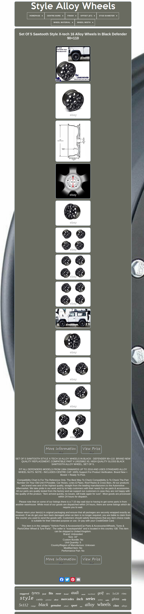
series (90, 598)
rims (124, 593)
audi (75, 592)
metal (83, 594)
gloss (115, 599)
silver (56, 600)
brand (66, 594)
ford (44, 594)
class (116, 605)
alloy (89, 604)
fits (51, 593)
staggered (24, 593)
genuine (56, 605)
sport (74, 605)
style (26, 598)
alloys (124, 606)
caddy (39, 599)
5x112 (23, 605)
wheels (104, 604)
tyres (36, 592)
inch (80, 599)
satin (107, 600)
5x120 (115, 593)
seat (81, 606)
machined (91, 594)
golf (101, 593)
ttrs (108, 593)
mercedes (67, 599)
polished (48, 600)
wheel (66, 606)
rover (58, 593)
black (43, 604)
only (124, 599)
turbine (100, 600)
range (33, 606)
